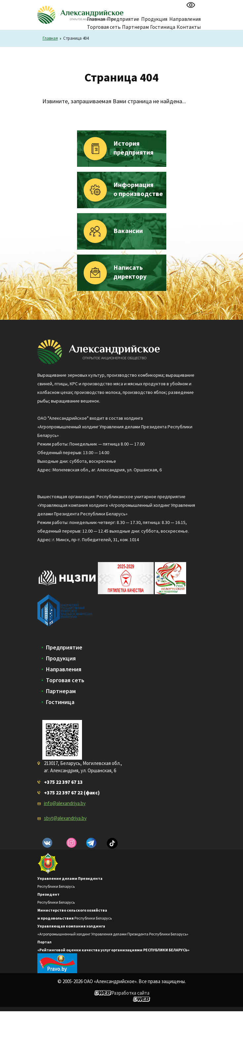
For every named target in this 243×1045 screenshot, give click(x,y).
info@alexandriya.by (65, 803)
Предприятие (64, 647)
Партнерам (135, 27)
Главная (50, 38)
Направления (63, 669)
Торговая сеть (104, 27)
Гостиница (162, 27)
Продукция (61, 658)
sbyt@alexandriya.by (65, 818)
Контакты (189, 27)
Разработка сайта (130, 993)
